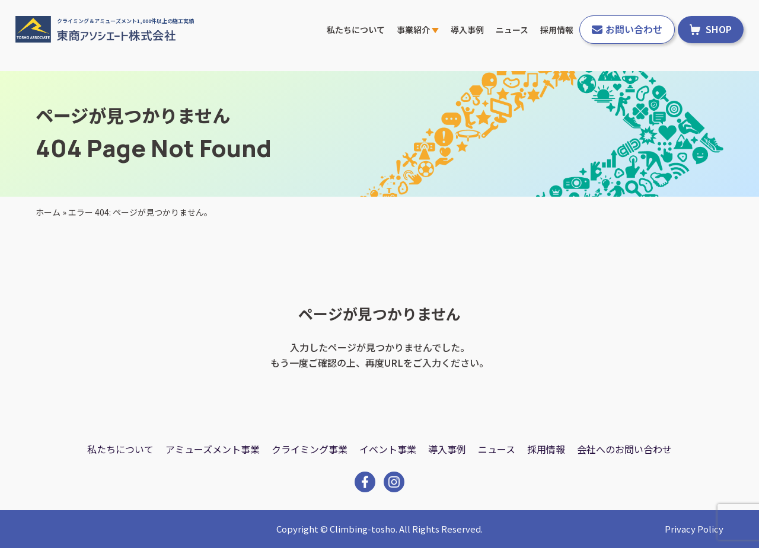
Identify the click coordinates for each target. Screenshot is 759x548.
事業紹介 (418, 30)
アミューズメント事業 (212, 449)
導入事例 (467, 30)
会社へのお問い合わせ (624, 449)
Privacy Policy (694, 529)
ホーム (48, 212)
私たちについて (356, 30)
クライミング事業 (309, 449)
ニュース (512, 30)
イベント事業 (387, 449)
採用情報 (556, 30)
